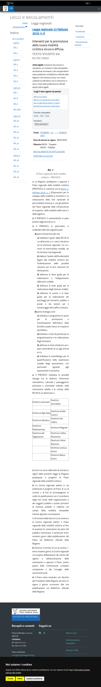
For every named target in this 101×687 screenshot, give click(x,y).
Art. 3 (16, 64)
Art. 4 (16, 70)
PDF (42, 115)
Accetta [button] (10, 679)
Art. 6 (16, 81)
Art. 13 (16, 137)
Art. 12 (16, 132)
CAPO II (16, 60)
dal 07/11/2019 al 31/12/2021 (47, 99)
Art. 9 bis (17, 109)
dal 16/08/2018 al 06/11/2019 (47, 103)
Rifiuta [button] (20, 679)
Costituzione (80, 37)
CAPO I (16, 43)
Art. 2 (16, 53)
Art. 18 (16, 171)
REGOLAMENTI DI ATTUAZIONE (49, 152)
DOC (47, 115)
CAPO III (16, 88)
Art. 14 (16, 143)
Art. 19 (16, 177)
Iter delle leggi (80, 31)
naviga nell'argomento (20, 25)
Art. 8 (16, 98)
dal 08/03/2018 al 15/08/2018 (47, 106)
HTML (36, 115)
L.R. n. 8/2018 (18, 38)
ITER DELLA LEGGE (43, 156)
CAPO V (16, 155)
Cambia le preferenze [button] (34, 679)
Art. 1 (16, 47)
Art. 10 (16, 120)
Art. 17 (16, 165)
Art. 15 (16, 148)
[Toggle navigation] (99, 8)
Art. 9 (16, 103)
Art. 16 (16, 160)
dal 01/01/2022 (40, 96)
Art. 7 (16, 92)
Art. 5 (16, 75)
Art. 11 (16, 126)
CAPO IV (16, 116)
